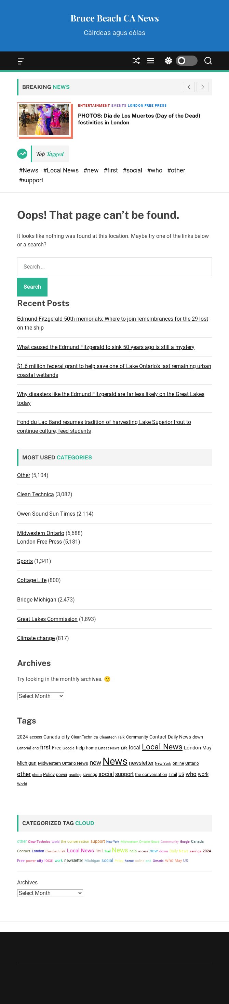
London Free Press (147, 105)
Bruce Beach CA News (114, 18)
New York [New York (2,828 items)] (163, 763)
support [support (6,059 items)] (124, 774)
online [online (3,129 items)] (178, 763)
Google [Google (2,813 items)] (69, 748)
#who (155, 170)
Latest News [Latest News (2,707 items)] (109, 748)
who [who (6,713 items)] (191, 774)
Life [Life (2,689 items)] (124, 748)
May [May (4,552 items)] (207, 748)
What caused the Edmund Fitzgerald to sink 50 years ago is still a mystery (105, 347)
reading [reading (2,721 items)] (75, 775)
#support (31, 180)
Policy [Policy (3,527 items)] (49, 774)
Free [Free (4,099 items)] (56, 747)
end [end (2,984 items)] (35, 748)
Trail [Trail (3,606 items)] (173, 774)
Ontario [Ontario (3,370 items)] (192, 763)
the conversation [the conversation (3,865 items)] (151, 774)
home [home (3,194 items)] (91, 748)
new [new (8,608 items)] (95, 762)
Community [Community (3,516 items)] (137, 737)
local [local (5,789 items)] (134, 747)
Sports (25, 561)
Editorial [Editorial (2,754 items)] (24, 748)
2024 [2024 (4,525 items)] (22, 737)
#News (29, 170)
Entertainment (94, 105)
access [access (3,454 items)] (35, 737)
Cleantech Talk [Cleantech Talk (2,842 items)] (112, 737)
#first (111, 170)
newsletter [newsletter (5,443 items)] (141, 763)
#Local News (61, 170)
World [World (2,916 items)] (22, 784)
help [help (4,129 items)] (80, 747)
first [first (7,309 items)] (45, 747)
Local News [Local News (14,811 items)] (162, 746)
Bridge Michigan (36, 599)
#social (133, 170)
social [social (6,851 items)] (106, 774)
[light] (179, 60)
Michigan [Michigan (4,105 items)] (27, 763)
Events (118, 105)
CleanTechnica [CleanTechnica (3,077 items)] (84, 737)
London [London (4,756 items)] (192, 748)
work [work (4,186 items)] (203, 774)
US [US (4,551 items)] (181, 774)
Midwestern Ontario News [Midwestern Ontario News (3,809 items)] (63, 763)
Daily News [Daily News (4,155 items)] (179, 737)
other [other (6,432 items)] (24, 774)
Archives (27, 882)
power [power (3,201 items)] (61, 774)
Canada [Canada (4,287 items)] (51, 737)
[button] (202, 87)
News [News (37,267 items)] (115, 761)
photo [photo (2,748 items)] (37, 775)
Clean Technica (35, 494)
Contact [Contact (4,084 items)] (157, 737)
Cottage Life (31, 580)
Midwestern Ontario (40, 533)
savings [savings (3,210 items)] (90, 774)
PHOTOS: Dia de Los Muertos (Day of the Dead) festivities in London (139, 118)
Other (23, 475)
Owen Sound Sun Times (46, 514)
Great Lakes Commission (47, 619)
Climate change (36, 638)
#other (176, 170)
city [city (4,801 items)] (66, 737)
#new (91, 170)
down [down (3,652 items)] (197, 737)
